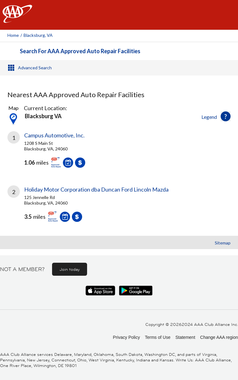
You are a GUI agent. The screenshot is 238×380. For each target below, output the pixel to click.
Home (13, 35)
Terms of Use (157, 337)
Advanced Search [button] (35, 67)
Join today (70, 269)
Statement (185, 337)
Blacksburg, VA (38, 35)
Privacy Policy (126, 337)
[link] (119, 154)
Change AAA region (219, 337)
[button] (226, 116)
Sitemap (223, 242)
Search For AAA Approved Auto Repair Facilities (80, 51)
